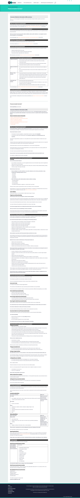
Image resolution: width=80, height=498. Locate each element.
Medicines (19, 2)
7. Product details (12, 124)
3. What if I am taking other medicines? (16, 119)
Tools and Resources (27, 2)
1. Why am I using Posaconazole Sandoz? (16, 117)
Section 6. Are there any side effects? (38, 95)
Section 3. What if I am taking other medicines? (26, 43)
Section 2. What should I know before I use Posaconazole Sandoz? (28, 37)
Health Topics (36, 2)
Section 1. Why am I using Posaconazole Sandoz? (33, 26)
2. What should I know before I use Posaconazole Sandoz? (19, 118)
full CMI (12, 18)
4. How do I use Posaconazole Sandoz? (16, 120)
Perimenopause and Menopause (47, 2)
